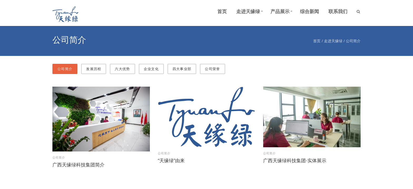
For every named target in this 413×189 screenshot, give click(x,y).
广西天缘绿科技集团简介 (78, 162)
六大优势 (122, 66)
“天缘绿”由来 (171, 158)
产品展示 (280, 11)
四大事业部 (182, 66)
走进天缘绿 (248, 11)
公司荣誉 (212, 66)
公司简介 (353, 39)
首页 (222, 11)
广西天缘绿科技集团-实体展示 (294, 158)
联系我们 (337, 11)
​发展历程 (93, 66)
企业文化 (151, 66)
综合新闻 (309, 11)
